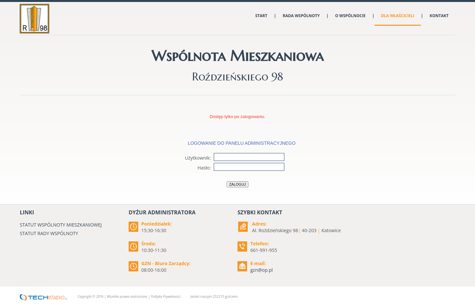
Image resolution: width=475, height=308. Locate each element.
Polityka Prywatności (165, 296)
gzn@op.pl (261, 270)
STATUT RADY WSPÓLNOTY (49, 233)
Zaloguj (237, 184)
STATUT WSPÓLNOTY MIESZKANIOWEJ (61, 225)
